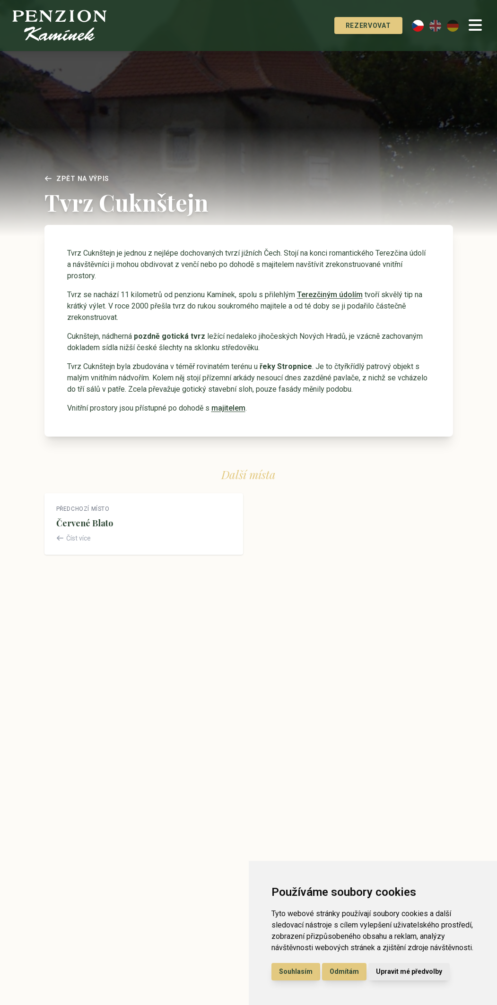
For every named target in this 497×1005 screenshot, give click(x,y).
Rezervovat (357, 25)
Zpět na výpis (77, 178)
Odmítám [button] (344, 971)
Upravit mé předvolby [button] (409, 971)
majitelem (228, 408)
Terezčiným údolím (330, 294)
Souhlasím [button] (296, 971)
